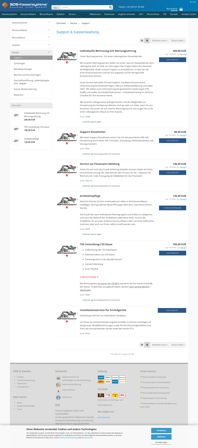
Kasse (19, 409)
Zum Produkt (172, 310)
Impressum (88, 437)
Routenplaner (23, 387)
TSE (164, 14)
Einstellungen (161, 442)
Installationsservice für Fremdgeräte (103, 310)
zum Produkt (173, 60)
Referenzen (95, 14)
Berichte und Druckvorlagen (27, 74)
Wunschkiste (153, 14)
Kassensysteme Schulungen (155, 377)
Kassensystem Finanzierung (155, 398)
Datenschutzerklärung (68, 437)
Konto (19, 402)
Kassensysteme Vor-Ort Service (156, 387)
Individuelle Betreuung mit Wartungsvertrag (108, 51)
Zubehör (61, 14)
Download (109, 14)
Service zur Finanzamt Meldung (99, 164)
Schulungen (19, 63)
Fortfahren (161, 430)
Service (72, 14)
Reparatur (19, 94)
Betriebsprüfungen (23, 69)
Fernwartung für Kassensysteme (156, 382)
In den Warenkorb (172, 208)
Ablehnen (161, 437)
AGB (64, 390)
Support (18, 57)
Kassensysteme (9, 14)
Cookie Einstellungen (26, 406)
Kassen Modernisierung (25, 89)
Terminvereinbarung (26, 380)
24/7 (141, 14)
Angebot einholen (126, 14)
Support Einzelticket (92, 132)
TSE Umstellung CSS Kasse (96, 244)
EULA (73, 390)
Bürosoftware (46, 14)
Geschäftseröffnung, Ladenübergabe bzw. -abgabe (31, 82)
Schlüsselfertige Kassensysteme (156, 393)
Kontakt (174, 14)
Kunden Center (189, 14)
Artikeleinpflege (90, 196)
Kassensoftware (28, 14)
